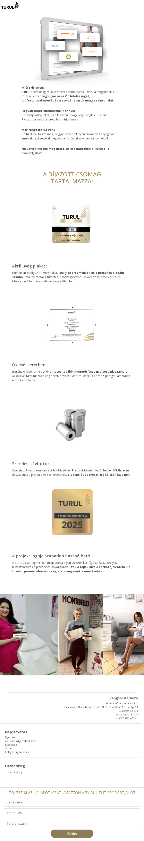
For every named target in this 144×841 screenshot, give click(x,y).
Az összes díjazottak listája (20, 741)
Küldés (72, 833)
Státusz (9, 748)
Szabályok (11, 744)
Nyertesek (11, 737)
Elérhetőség (15, 772)
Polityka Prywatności (17, 752)
